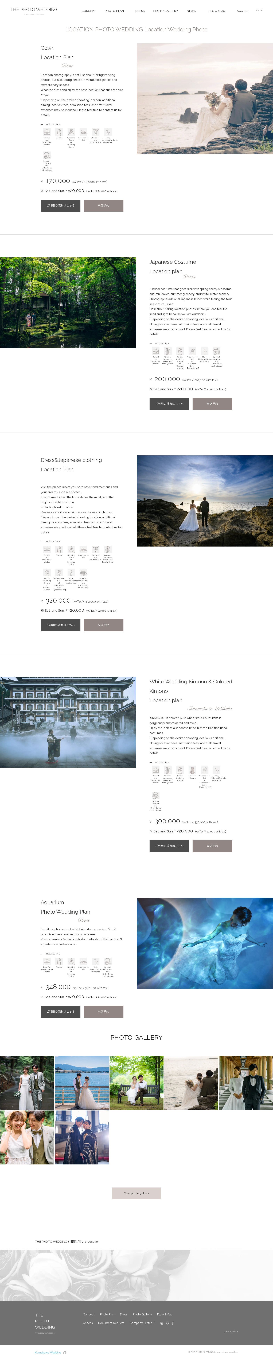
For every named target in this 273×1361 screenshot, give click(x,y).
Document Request (111, 1323)
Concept (89, 1314)
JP (261, 10)
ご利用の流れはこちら (60, 205)
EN (257, 10)
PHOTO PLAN (114, 11)
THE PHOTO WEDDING (33, 11)
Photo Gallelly (142, 1314)
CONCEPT (89, 11)
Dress (124, 1314)
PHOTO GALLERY (165, 11)
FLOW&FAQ (216, 11)
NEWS (191, 11)
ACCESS (242, 11)
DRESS (140, 11)
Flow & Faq (164, 1314)
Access (88, 1323)
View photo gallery (136, 1193)
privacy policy (231, 1331)
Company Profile (141, 1323)
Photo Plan (107, 1314)
